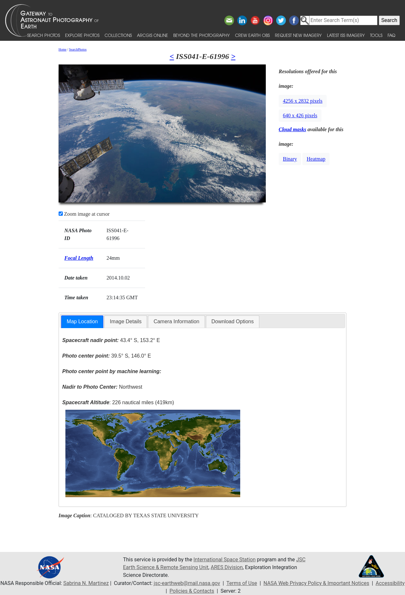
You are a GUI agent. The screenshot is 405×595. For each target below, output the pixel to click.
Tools (376, 35)
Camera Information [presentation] (176, 321)
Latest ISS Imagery (346, 35)
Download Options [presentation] (232, 321)
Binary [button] (290, 159)
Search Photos (43, 35)
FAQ (391, 35)
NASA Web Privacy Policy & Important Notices (316, 583)
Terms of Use (241, 583)
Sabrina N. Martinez (85, 583)
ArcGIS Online (152, 35)
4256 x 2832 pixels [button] (302, 101)
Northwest (102, 387)
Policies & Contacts (192, 591)
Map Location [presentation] (82, 321)
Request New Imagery (298, 35)
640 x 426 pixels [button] (300, 115)
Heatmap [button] (316, 159)
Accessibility (390, 583)
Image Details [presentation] (125, 321)
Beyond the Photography (201, 35)
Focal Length (78, 258)
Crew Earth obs (252, 35)
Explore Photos (82, 35)
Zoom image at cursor (84, 214)
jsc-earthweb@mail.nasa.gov (187, 583)
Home (62, 49)
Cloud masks (292, 129)
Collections (118, 35)
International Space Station (225, 559)
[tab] (82, 321)
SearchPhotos (77, 49)
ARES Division (227, 567)
